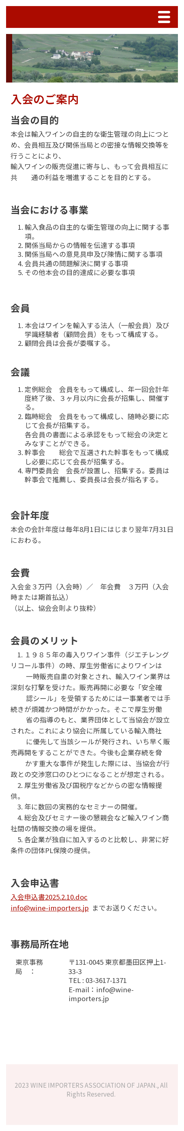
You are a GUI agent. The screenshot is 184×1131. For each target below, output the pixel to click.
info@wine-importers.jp (50, 908)
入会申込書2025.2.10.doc (49, 897)
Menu (166, 18)
